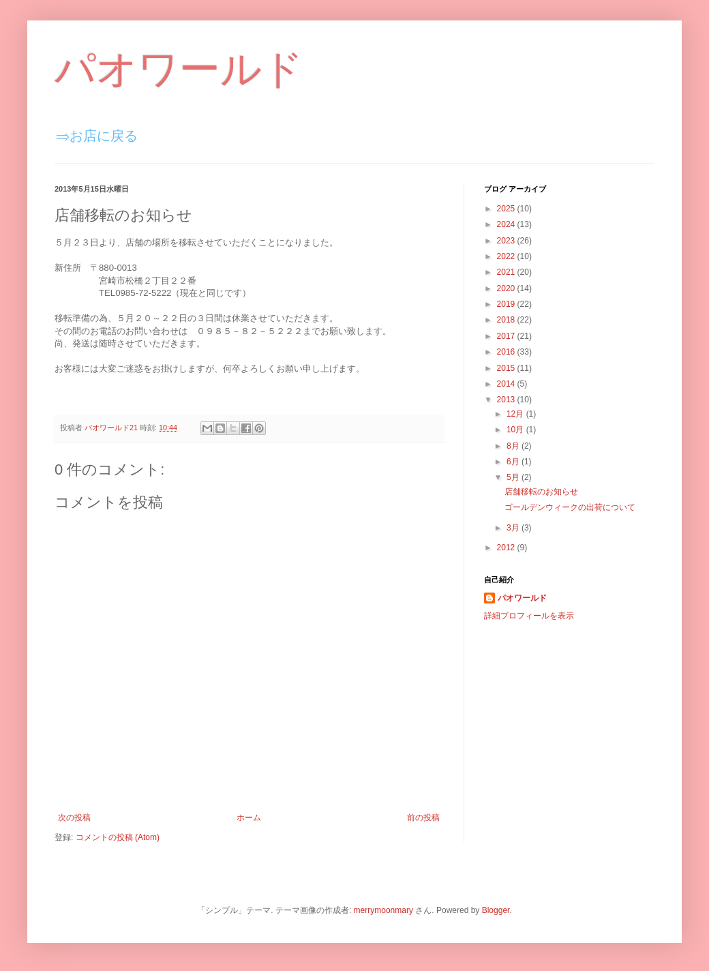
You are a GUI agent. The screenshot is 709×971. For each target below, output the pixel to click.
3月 (514, 528)
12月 (516, 414)
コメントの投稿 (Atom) (118, 837)
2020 (507, 288)
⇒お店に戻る (97, 135)
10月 (516, 429)
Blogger (496, 910)
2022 (507, 256)
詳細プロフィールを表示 (529, 616)
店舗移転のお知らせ (541, 491)
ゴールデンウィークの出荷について (569, 507)
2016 (507, 352)
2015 (507, 368)
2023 (507, 240)
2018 (507, 320)
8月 (514, 446)
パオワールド (179, 69)
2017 (507, 336)
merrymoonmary (383, 910)
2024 (507, 224)
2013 (507, 399)
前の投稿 (423, 817)
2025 (507, 208)
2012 (507, 547)
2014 (507, 384)
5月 (514, 477)
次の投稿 (74, 817)
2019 (507, 304)
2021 (507, 272)
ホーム (249, 817)
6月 (514, 461)
